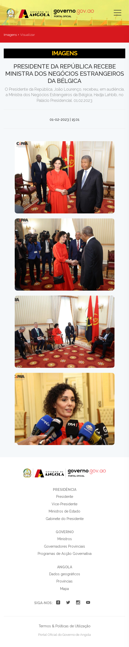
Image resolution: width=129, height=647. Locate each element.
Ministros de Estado (64, 511)
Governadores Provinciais (64, 546)
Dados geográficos (64, 574)
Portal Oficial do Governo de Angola (50, 13)
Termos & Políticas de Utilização (65, 626)
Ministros (64, 539)
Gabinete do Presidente (65, 519)
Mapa (64, 589)
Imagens (10, 35)
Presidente (64, 497)
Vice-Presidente (64, 504)
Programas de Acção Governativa (65, 554)
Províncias (64, 581)
